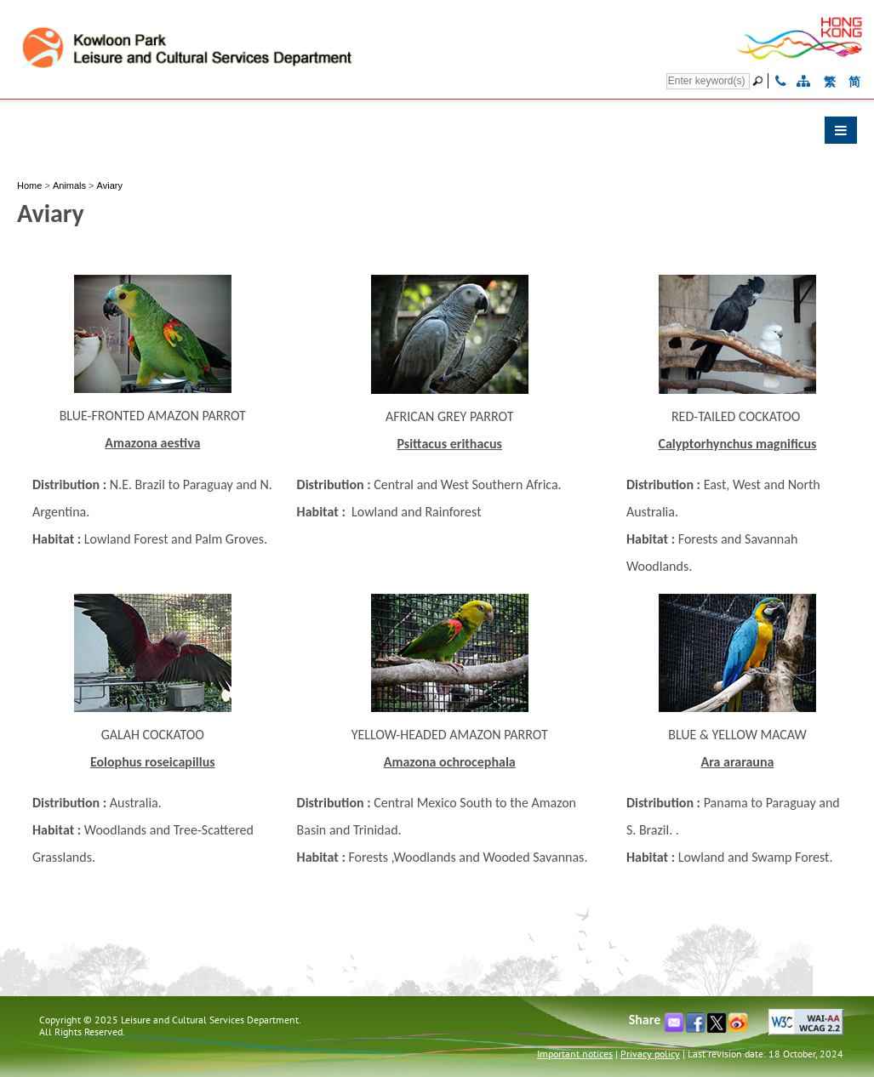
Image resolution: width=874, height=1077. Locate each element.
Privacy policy (650, 1053)
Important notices (575, 1053)
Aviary (110, 185)
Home (29, 185)
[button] (437, 134)
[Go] (760, 80)
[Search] (708, 81)
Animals (69, 185)
